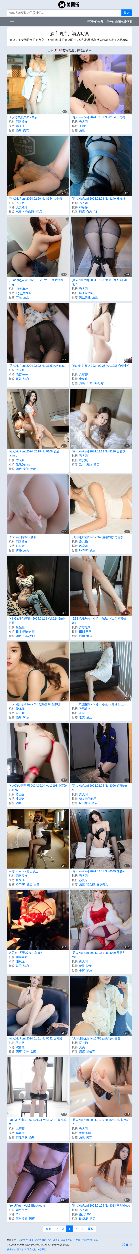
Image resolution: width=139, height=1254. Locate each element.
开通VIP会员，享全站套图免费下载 (109, 21)
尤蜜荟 (83, 374)
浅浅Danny (23, 464)
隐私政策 (21, 1249)
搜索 (127, 12)
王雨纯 (83, 126)
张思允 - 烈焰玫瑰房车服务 (26, 952)
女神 (26, 468)
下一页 (79, 1228)
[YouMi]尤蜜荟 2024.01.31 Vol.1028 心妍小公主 (38, 1122)
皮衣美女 (102, 884)
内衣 (26, 130)
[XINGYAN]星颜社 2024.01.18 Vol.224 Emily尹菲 (37, 620)
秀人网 (83, 121)
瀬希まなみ (66, 1240)
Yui (18, 1214)
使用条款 (11, 1249)
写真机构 (31, 1249)
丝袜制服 (29, 211)
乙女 (82, 464)
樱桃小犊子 (86, 1132)
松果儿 (20, 880)
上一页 (60, 1228)
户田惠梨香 (86, 1240)
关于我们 (41, 1249)
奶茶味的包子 (87, 293)
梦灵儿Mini (86, 965)
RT (95, 211)
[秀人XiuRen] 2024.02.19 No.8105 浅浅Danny (34, 453)
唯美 (82, 717)
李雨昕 (56, 1240)
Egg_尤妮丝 (23, 293)
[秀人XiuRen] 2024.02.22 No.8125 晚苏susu (37, 365)
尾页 (91, 1228)
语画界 (20, 794)
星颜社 (20, 627)
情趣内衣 (22, 1137)
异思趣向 (85, 627)
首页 (48, 1228)
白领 (82, 636)
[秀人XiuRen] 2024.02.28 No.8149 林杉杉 (98, 198)
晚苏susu (22, 374)
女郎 (33, 468)
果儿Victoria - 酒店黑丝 (23, 871)
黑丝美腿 (85, 297)
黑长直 (90, 1051)
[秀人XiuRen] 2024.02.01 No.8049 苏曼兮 (98, 871)
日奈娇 (20, 545)
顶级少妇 (99, 383)
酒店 (19, 130)
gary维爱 (23, 1240)
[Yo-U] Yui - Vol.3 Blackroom (27, 1205)
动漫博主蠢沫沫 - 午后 (23, 117)
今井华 (76, 1240)
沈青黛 (20, 1047)
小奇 (31, 1240)
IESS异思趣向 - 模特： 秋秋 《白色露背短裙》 (99, 620)
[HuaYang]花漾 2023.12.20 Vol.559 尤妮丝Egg (36, 282)
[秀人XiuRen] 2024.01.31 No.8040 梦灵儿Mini (98, 955)
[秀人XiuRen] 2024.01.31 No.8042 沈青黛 (35, 1038)
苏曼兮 (83, 880)
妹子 (19, 965)
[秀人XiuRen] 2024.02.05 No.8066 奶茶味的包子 (100, 788)
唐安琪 (83, 460)
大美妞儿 (22, 207)
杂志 (89, 211)
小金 (82, 713)
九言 (49, 1240)
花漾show (22, 288)
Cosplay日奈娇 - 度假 (22, 537)
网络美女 (22, 121)
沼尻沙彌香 (40, 1240)
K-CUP (20, 884)
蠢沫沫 (20, 126)
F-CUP (83, 550)
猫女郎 (90, 884)
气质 (19, 211)
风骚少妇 (29, 636)
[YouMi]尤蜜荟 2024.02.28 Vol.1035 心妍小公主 (101, 368)
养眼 (19, 297)
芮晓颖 (83, 545)
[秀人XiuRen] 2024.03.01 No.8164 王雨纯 (98, 117)
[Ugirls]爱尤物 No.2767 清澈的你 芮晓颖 (97, 537)
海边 (89, 464)
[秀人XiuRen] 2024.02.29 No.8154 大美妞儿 (37, 198)
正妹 (19, 378)
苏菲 (96, 1240)
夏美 (82, 1047)
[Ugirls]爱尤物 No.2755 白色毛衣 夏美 (96, 1038)
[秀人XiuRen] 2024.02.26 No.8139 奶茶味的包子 (100, 282)
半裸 (82, 970)
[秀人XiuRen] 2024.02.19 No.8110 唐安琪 (98, 451)
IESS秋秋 (85, 631)
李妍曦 (83, 378)
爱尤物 (83, 541)
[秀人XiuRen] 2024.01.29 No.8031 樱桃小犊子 (100, 1122)
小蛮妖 (20, 798)
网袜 (87, 803)
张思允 (20, 961)
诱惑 (19, 550)
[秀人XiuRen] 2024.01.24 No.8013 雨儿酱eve (101, 1205)
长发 (89, 383)
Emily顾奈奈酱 (25, 631)
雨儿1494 (85, 1214)
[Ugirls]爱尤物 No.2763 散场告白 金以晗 (34, 704)
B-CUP (83, 1218)
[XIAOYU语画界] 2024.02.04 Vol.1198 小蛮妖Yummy (38, 788)
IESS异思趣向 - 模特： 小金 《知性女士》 (99, 704)
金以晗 (20, 713)
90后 (26, 717)
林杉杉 (83, 207)
